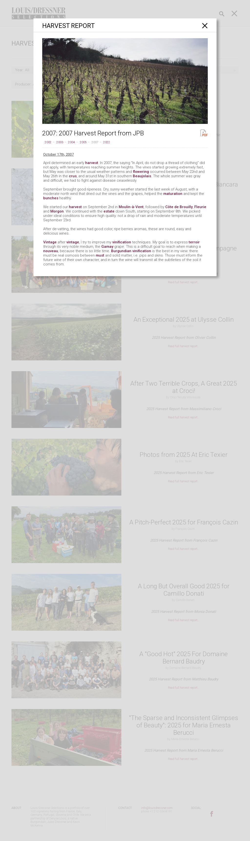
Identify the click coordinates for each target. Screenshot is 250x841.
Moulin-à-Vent (131, 207)
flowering (141, 171)
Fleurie (200, 207)
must (100, 255)
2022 (106, 142)
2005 (83, 142)
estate (109, 211)
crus (73, 176)
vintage (72, 242)
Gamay (107, 246)
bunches (50, 198)
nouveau (50, 251)
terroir (194, 242)
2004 (71, 142)
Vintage (50, 242)
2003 (59, 142)
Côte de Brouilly (179, 207)
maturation (172, 193)
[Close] (205, 25)
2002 (48, 142)
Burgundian (121, 251)
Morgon (57, 211)
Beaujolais (142, 176)
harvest (91, 163)
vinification (121, 242)
